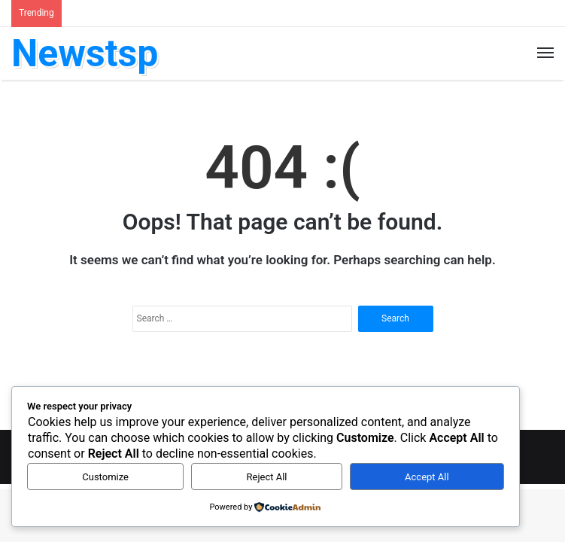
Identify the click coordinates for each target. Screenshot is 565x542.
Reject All (267, 477)
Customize (105, 477)
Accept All (427, 477)
